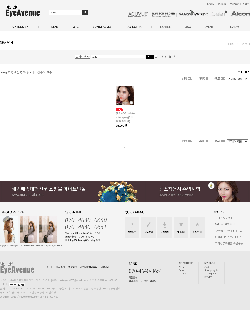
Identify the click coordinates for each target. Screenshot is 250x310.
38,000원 (121, 125)
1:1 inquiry (210, 273)
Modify (208, 276)
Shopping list (211, 270)
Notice (182, 267)
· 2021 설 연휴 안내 (224, 224)
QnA (181, 270)
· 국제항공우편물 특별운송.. (229, 243)
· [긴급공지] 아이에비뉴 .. (228, 230)
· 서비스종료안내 (223, 218)
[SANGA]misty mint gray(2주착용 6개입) (125, 117)
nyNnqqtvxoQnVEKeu (51, 245)
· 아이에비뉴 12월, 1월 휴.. (228, 237)
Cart (206, 267)
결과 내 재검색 (165, 56)
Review (183, 273)
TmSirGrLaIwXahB (30, 245)
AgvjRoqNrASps (9, 245)
